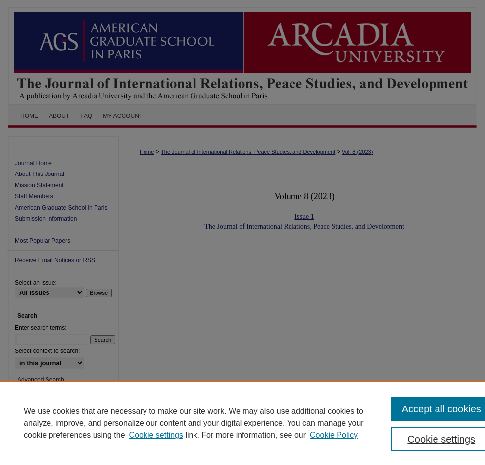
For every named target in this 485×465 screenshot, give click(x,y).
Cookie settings (156, 435)
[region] (242, 423)
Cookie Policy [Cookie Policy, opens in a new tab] (334, 435)
